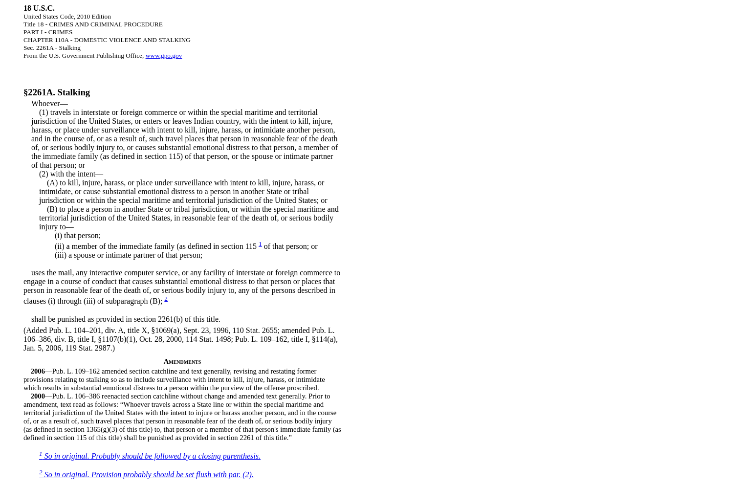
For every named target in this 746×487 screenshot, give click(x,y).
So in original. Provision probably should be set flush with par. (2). (146, 474)
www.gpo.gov (164, 55)
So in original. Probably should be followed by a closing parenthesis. (150, 456)
